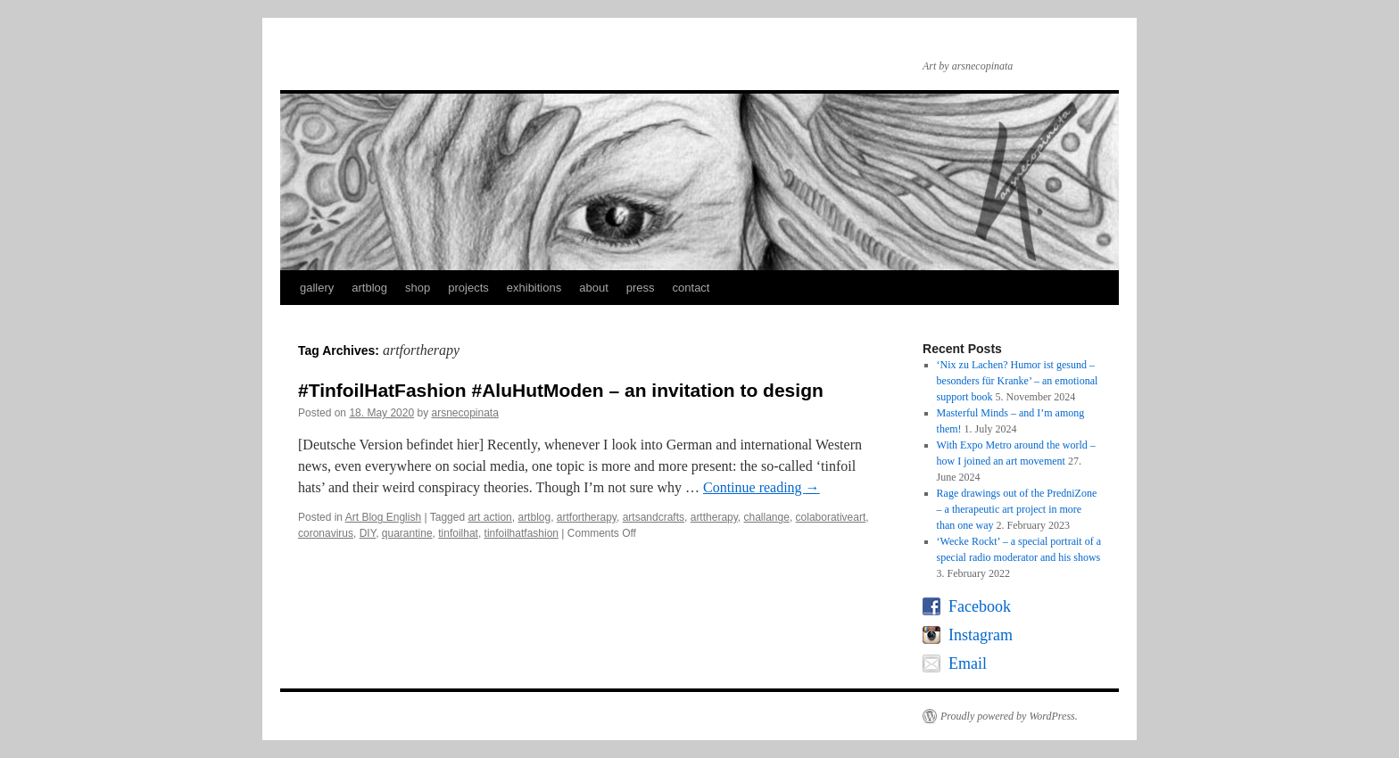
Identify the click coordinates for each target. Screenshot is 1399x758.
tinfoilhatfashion (521, 533)
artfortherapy (587, 517)
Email (967, 663)
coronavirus (325, 533)
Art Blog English (383, 517)
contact (691, 287)
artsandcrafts (653, 517)
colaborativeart (831, 517)
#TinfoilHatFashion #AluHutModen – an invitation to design (561, 390)
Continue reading (761, 487)
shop (417, 287)
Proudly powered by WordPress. (1009, 716)
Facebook (979, 606)
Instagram (980, 635)
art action (489, 517)
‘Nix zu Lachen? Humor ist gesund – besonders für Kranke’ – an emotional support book (1017, 380)
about (593, 287)
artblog (369, 287)
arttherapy (714, 517)
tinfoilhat (458, 533)
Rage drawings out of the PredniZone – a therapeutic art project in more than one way (1017, 509)
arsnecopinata (464, 413)
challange (767, 517)
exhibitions (534, 287)
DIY (368, 533)
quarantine (407, 533)
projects (468, 287)
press (640, 287)
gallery (317, 287)
